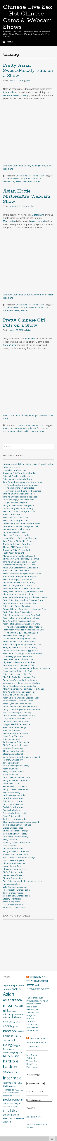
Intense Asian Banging (13, 875)
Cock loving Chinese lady (14, 819)
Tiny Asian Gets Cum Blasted (16, 570)
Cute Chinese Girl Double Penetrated (20, 541)
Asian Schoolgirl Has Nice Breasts (18, 585)
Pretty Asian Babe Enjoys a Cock (18, 612)
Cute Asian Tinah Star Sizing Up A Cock (20, 526)
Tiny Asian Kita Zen (12, 514)
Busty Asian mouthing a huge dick (18, 505)
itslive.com (10, 1086)
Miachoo (30, 1018)
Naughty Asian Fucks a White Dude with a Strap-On (26, 668)
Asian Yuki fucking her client (16, 520)
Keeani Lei (19, 1090)
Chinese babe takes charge (15, 830)
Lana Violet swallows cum (14, 470)
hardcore (10, 1061)
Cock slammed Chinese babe (16, 777)
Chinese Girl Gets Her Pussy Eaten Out (21, 558)
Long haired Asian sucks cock (16, 718)
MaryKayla (31, 1015)
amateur (6, 428)
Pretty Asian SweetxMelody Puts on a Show (28, 70)
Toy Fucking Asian (11, 762)
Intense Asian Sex (11, 884)
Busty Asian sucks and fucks (16, 851)
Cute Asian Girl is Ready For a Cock (19, 715)
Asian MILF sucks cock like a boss (18, 476)
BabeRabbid (32, 1030)
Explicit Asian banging (13, 807)
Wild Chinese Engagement (15, 887)
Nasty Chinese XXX (12, 816)
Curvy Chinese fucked (13, 892)
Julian (28, 80)
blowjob (9, 1031)
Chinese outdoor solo (13, 848)
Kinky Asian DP (10, 839)
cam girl (23, 178)
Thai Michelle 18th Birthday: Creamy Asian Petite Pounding (37, 1000)
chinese (8, 1036)
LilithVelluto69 (32, 1009)
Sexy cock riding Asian (13, 804)
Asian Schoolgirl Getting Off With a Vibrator (22, 573)
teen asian (27, 181)
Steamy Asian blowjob (13, 753)
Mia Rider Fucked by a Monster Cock (19, 677)
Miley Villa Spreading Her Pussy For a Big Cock (24, 688)
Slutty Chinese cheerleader (15, 789)
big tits (14, 1026)
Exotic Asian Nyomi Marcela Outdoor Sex (21, 588)
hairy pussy (11, 1056)
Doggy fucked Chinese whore (16, 724)
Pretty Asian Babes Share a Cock (18, 659)
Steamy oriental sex (12, 898)
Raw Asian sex (9, 845)
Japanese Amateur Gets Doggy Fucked (20, 650)
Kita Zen (6, 1093)
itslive (20, 1083)
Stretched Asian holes (13, 798)
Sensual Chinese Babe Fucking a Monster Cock (24, 609)
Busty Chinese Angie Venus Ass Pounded (22, 709)
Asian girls (27, 428)
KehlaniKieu (32, 1024)
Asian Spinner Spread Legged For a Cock (21, 615)
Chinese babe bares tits (14, 751)
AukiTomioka (32, 1027)
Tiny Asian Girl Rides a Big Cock (17, 694)
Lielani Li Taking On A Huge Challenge (20, 538)
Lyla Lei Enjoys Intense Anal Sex (17, 656)
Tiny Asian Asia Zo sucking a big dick (19, 473)
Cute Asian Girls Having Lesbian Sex (19, 603)
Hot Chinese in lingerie (13, 860)
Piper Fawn (31, 1067)
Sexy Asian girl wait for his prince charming (22, 881)
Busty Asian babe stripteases (16, 780)
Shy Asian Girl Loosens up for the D (19, 662)
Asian (8, 994)
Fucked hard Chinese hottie (15, 854)
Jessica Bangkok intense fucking (18, 508)
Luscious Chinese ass (13, 748)
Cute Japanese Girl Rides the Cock (18, 665)
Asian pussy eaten (11, 901)
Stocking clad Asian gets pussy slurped (21, 822)
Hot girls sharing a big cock (15, 502)
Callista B (30, 1058)
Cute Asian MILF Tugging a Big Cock (19, 621)
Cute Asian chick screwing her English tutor (22, 482)
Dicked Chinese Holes (13, 827)
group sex (17, 1052)
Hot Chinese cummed (13, 904)
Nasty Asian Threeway (13, 736)
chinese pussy (34, 307)
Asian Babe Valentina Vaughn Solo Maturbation (25, 597)
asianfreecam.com (11, 178)
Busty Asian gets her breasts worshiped (21, 757)
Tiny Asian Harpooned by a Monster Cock (22, 644)
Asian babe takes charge (14, 727)
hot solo (31, 178)
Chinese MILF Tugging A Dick (16, 547)
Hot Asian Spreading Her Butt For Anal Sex (22, 626)
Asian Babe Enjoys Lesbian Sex (17, 579)
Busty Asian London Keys (14, 532)
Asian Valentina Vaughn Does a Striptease (22, 653)
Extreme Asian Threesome (15, 786)
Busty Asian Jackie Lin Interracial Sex (19, 686)
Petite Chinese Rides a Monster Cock (20, 706)
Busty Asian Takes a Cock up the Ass (20, 680)
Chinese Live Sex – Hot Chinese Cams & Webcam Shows (27, 17)
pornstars (8, 1103)
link (54, 1094)
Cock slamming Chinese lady (16, 765)
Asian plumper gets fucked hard (18, 479)
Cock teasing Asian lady (14, 795)
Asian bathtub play (11, 730)
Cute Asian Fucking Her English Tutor (19, 691)
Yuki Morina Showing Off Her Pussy (19, 564)
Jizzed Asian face (11, 783)
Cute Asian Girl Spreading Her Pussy (19, 561)
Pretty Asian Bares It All (13, 552)
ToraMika (30, 1021)
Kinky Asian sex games (13, 771)
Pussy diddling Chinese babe (16, 889)
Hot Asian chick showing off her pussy (20, 485)
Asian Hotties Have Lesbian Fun (17, 674)
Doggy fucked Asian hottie (15, 813)
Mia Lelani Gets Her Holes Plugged (19, 556)
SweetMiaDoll (32, 1012)
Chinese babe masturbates (15, 721)
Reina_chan (31, 1006)
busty (20, 1031)
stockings (8, 1114)
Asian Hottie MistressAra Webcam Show (26, 196)
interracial (13, 1078)
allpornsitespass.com (13, 985)
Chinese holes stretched (14, 863)
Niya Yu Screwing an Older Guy (17, 712)
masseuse (7, 1095)
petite (38, 178)
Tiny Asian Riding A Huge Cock (16, 550)
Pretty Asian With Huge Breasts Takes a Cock (23, 629)
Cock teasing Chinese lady (15, 833)
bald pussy (9, 1021)
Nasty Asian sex (10, 774)
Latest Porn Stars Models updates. (37, 1042)
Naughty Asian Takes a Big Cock (17, 671)
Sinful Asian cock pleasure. (15, 745)
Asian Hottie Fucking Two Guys (17, 606)
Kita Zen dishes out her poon (16, 529)
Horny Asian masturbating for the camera (22, 490)
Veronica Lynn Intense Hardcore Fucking (21, 683)
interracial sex (10, 1082)
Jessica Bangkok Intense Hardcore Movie (22, 523)
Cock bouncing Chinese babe (16, 895)
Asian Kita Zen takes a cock (15, 517)
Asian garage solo (11, 739)
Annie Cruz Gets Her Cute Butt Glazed (20, 567)
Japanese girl (8, 1090)
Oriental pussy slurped (13, 801)
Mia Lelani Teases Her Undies (16, 535)
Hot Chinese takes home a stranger (19, 857)
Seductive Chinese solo (14, 907)
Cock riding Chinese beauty (15, 836)
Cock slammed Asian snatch (16, 742)
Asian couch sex (10, 768)
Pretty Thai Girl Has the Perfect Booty (20, 647)
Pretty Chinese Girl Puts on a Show (24, 322)
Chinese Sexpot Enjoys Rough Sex (19, 594)
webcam (36, 181)
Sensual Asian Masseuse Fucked (18, 700)
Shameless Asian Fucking (14, 869)
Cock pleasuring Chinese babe (17, 824)
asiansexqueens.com (13, 1014)
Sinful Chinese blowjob (13, 872)
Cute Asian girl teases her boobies (19, 493)
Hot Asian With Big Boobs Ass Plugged (20, 632)
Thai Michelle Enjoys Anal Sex (16, 544)
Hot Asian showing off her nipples (18, 487)
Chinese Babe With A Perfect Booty (19, 582)
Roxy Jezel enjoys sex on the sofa (18, 499)
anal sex (16, 989)
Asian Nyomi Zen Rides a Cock (17, 703)
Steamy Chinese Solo (13, 878)
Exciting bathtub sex (12, 810)
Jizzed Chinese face (12, 866)
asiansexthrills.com (12, 1017)
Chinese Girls (21, 175)
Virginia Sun (31, 1061)
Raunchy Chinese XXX (13, 759)
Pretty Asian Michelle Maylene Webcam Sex (23, 591)
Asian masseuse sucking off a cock (19, 511)
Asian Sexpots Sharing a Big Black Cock (21, 697)
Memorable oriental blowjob (16, 733)
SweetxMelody (9, 181)
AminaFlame (16, 428)
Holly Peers (31, 1064)
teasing (19, 181)
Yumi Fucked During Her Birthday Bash (20, 576)
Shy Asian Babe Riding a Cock (16, 635)
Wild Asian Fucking (11, 792)
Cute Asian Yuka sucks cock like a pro (20, 496)
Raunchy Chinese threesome (16, 842)
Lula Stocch (31, 1055)
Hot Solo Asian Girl (36, 175)
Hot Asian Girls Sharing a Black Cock (19, 638)
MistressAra (8, 310)
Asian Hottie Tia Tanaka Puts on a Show (21, 618)
